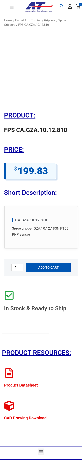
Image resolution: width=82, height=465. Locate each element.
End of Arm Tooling (28, 20)
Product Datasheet (21, 385)
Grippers (49, 20)
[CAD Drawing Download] (9, 406)
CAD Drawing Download (25, 418)
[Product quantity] (17, 267)
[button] (41, 452)
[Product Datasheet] (9, 373)
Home (8, 20)
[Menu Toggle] (12, 7)
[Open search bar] (62, 6)
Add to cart (48, 267)
